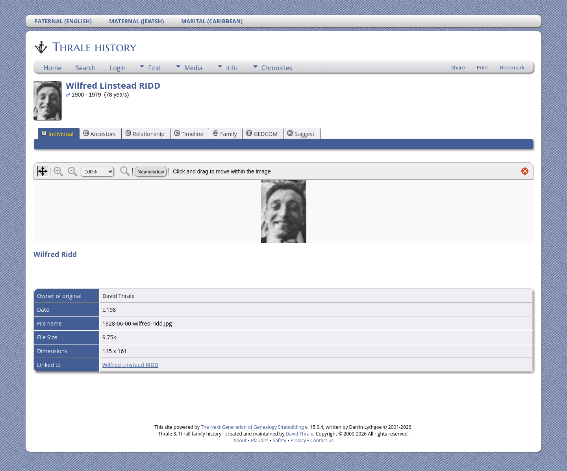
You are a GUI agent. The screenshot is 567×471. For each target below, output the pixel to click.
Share (458, 67)
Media (193, 67)
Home (52, 67)
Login (118, 67)
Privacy (298, 440)
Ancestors (99, 134)
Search (86, 67)
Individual (57, 134)
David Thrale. (299, 433)
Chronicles (276, 67)
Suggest (301, 134)
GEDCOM (261, 134)
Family (225, 134)
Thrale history (93, 47)
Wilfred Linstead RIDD (130, 365)
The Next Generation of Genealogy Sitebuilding (252, 427)
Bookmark (512, 67)
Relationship (145, 134)
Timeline (189, 134)
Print (482, 67)
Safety (279, 440)
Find (154, 67)
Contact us (322, 440)
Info (231, 67)
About (240, 440)
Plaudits (260, 440)
